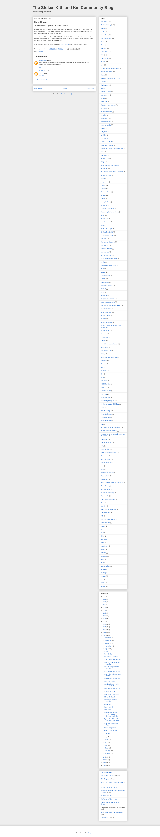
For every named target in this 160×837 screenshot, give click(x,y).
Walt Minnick (105, 252)
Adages (103, 272)
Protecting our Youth (107, 235)
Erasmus (103, 81)
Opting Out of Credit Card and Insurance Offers (112, 719)
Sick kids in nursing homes (109, 344)
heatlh (102, 549)
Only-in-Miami (105, 330)
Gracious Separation (107, 208)
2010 (104, 630)
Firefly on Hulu (108, 707)
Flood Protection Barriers (108, 452)
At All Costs (104, 817)
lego (102, 65)
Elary (102, 446)
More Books (108, 654)
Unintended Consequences (109, 357)
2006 (104, 760)
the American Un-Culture (108, 265)
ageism (103, 526)
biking (102, 536)
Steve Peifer (104, 51)
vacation (103, 586)
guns (102, 41)
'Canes (103, 45)
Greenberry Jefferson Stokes (110, 212)
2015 (104, 616)
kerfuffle (103, 553)
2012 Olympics (105, 384)
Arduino (103, 279)
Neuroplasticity (105, 486)
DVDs (102, 292)
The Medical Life (106, 350)
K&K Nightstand (106, 772)
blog (102, 374)
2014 (104, 618)
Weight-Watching (106, 255)
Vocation (103, 364)
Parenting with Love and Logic (110, 802)
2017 (104, 610)
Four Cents (107, 710)
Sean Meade (43, 60)
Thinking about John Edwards (110, 700)
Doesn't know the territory (109, 431)
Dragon (103, 162)
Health (103, 61)
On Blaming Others (110, 728)
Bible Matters (105, 282)
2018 (104, 607)
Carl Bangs (104, 138)
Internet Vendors (106, 462)
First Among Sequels (107, 775)
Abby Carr (104, 132)
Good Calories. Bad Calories (110, 165)
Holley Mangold (106, 459)
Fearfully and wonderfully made (111, 305)
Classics (103, 188)
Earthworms (104, 439)
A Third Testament (106, 787)
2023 (104, 596)
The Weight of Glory (107, 799)
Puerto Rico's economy (108, 499)
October (107, 643)
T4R (102, 516)
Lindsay (103, 804)
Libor (102, 225)
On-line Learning (106, 175)
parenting (104, 108)
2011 (104, 627)
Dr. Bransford (105, 158)
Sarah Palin (104, 35)
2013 (104, 621)
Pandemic (104, 334)
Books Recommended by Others (111, 78)
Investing (103, 115)
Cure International (106, 421)
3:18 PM (41, 76)
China (102, 407)
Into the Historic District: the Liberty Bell (111, 685)
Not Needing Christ (107, 232)
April (106, 745)
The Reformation (106, 38)
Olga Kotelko (105, 496)
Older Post (90, 89)
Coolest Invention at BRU (112, 671)
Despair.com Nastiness (108, 299)
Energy (103, 198)
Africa (102, 152)
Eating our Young (106, 442)
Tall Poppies (104, 347)
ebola (102, 543)
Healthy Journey (106, 25)
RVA (102, 502)
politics (103, 262)
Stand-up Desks (106, 125)
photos (103, 98)
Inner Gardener (105, 222)
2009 (104, 632)
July (105, 737)
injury (102, 377)
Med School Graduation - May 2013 (112, 172)
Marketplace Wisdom (107, 472)
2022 (104, 599)
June (106, 739)
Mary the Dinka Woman (108, 105)
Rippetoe (103, 506)
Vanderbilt (104, 360)
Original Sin (104, 795)
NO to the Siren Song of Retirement (112, 482)
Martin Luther (105, 85)
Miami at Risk (105, 476)
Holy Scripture (105, 779)
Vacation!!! (107, 704)
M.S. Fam (104, 21)
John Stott (104, 102)
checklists (104, 539)
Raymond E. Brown (107, 71)
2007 (104, 757)
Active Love (104, 387)
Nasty (106, 651)
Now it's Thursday (110, 691)
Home (64, 89)
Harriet (103, 215)
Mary (111, 795)
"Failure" (103, 185)
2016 (104, 613)
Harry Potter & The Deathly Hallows (112, 812)
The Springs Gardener (108, 242)
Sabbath (103, 340)
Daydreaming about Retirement (111, 427)
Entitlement (104, 58)
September (108, 646)
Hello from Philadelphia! (111, 694)
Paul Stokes (42, 71)
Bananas (103, 48)
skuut (102, 563)
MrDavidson (104, 479)
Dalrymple (104, 295)
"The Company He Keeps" (112, 659)
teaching (103, 573)
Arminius (103, 135)
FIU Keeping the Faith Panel (110, 68)
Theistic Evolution (106, 249)
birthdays (103, 370)
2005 (104, 762)
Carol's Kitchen (105, 397)
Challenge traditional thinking (110, 404)
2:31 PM (41, 67)
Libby (102, 469)
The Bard (104, 238)
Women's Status (106, 91)
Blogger (90, 833)
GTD (102, 31)
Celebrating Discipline (107, 400)
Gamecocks (104, 456)
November (107, 640)
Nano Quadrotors (106, 322)
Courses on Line (106, 417)
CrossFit (103, 195)
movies (103, 128)
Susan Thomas (105, 512)
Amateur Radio (105, 275)
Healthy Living (105, 315)
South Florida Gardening (108, 509)
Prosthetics (104, 337)
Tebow (103, 75)
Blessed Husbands (107, 285)
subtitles (103, 569)
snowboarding (105, 566)
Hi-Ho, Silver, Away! (110, 730)
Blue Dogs (104, 155)
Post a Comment (42, 80)
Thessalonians (105, 523)
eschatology (104, 546)
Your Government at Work (109, 259)
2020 (104, 604)
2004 (104, 765)
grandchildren (105, 95)
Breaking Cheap (106, 391)
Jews (102, 466)
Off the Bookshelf (109, 697)
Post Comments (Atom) (68, 94)
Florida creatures (106, 309)
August (106, 649)
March (106, 748)
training (103, 583)
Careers (103, 289)
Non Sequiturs (105, 489)
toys (102, 579)
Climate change (106, 411)
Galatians (104, 205)
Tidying (103, 354)
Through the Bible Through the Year (112, 148)
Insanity (103, 319)
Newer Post (38, 89)
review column (64, 44)
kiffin (102, 559)
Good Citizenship (106, 312)
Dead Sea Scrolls (106, 112)
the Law (103, 576)
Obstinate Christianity (107, 492)
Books (41, 51)
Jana (102, 784)
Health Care (104, 218)
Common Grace (106, 192)
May (106, 742)
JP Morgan (104, 168)
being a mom (105, 182)
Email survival (105, 449)
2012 (104, 624)
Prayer (103, 178)
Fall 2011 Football (106, 142)
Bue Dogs (104, 394)
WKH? (103, 367)
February (107, 751)
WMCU (103, 88)
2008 (104, 635)
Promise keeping (106, 122)
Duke (102, 55)
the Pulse (104, 380)
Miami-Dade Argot (106, 228)
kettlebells (104, 556)
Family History (105, 202)
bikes (102, 532)
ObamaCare (104, 118)
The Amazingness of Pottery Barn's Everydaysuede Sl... (111, 714)
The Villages (104, 245)
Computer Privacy (106, 414)
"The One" (107, 733)
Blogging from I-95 (110, 681)
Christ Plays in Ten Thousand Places (112, 782)
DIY (102, 424)
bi (101, 529)
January (107, 753)
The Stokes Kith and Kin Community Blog (73, 7)
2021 (104, 602)
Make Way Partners (107, 145)
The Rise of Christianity (108, 519)
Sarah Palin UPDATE (111, 657)
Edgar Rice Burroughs (108, 302)
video (102, 268)
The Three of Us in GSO (112, 678)
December (107, 637)
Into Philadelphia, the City (112, 688)
